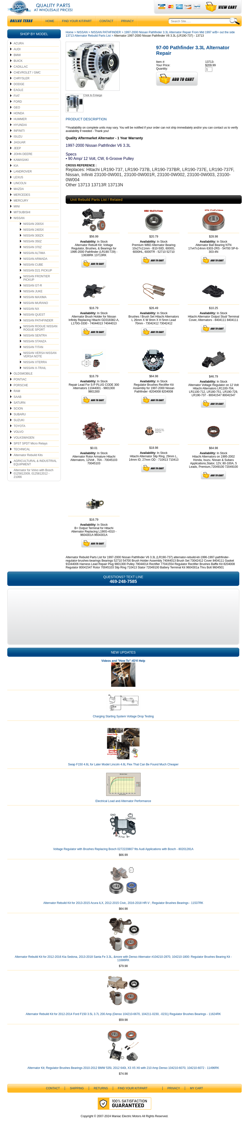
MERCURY (21, 210)
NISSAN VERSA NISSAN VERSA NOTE (39, 364)
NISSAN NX (31, 318)
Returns (101, 1098)
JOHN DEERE (23, 163)
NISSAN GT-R (32, 295)
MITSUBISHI (22, 222)
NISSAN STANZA (34, 351)
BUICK (18, 70)
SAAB (17, 406)
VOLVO (18, 441)
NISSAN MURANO (35, 312)
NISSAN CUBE (33, 274)
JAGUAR (20, 152)
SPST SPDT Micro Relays (30, 453)
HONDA (19, 123)
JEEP (17, 158)
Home (69, 42)
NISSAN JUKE (33, 301)
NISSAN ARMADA (35, 268)
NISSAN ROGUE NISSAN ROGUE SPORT (40, 337)
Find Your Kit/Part (77, 31)
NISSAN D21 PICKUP (37, 280)
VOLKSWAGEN (24, 447)
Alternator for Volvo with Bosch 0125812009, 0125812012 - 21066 (33, 483)
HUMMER (20, 129)
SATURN (19, 412)
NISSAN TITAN (33, 357)
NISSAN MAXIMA (34, 307)
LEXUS (18, 187)
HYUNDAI (20, 134)
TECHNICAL (22, 459)
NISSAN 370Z (32, 257)
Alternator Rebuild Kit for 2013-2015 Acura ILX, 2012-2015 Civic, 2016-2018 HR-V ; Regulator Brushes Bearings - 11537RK (123, 912)
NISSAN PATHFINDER (38, 330)
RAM (17, 400)
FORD (18, 111)
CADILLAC (21, 76)
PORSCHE (21, 395)
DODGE (19, 94)
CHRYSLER (21, 88)
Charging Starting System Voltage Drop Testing (123, 726)
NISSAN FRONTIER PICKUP (36, 287)
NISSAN (19, 227)
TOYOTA (19, 435)
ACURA (19, 53)
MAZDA (19, 198)
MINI (17, 216)
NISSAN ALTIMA (34, 262)
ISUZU (18, 146)
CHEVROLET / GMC (27, 82)
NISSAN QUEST (34, 324)
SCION (18, 418)
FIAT (17, 105)
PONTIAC (20, 389)
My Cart (196, 1098)
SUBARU (20, 424)
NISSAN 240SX (33, 239)
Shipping (77, 1098)
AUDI (17, 59)
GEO (17, 117)
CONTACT (106, 31)
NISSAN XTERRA (35, 372)
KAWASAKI (21, 169)
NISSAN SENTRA (35, 345)
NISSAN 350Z (32, 251)
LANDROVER (23, 181)
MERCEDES (22, 204)
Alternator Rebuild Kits (28, 465)
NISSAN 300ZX (33, 245)
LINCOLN (20, 193)
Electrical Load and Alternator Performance (123, 810)
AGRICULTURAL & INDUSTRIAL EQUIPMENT (35, 472)
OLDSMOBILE (23, 383)
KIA (16, 175)
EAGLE (18, 99)
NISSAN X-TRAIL (34, 377)
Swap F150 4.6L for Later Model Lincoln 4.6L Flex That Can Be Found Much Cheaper (123, 774)
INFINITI (19, 140)
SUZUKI (19, 430)
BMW (17, 64)
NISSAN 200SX (33, 233)
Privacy (127, 31)
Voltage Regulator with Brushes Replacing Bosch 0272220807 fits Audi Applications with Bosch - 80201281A (123, 858)
